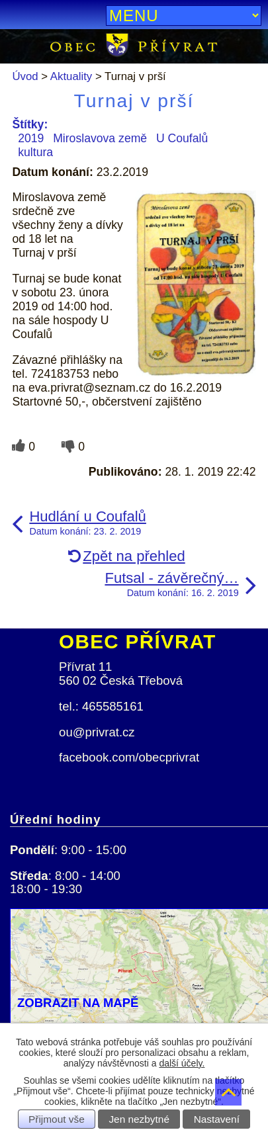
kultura (35, 152)
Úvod (25, 76)
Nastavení (217, 1119)
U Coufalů (182, 138)
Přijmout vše (56, 1119)
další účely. (181, 1063)
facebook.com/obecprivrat (129, 757)
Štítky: (30, 124)
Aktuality (71, 76)
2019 (31, 138)
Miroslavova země (100, 138)
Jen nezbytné (139, 1119)
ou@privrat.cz (97, 732)
